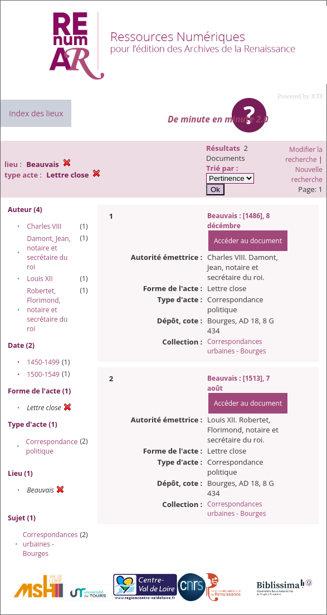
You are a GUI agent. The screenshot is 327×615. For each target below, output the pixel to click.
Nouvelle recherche (307, 174)
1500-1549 (43, 374)
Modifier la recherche (304, 154)
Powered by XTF (300, 96)
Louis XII (39, 278)
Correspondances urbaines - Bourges (50, 544)
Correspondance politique (52, 446)
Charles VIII (44, 226)
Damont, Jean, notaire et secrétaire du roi (49, 253)
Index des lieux (36, 113)
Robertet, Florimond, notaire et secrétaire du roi (47, 309)
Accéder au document (248, 240)
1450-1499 (43, 362)
